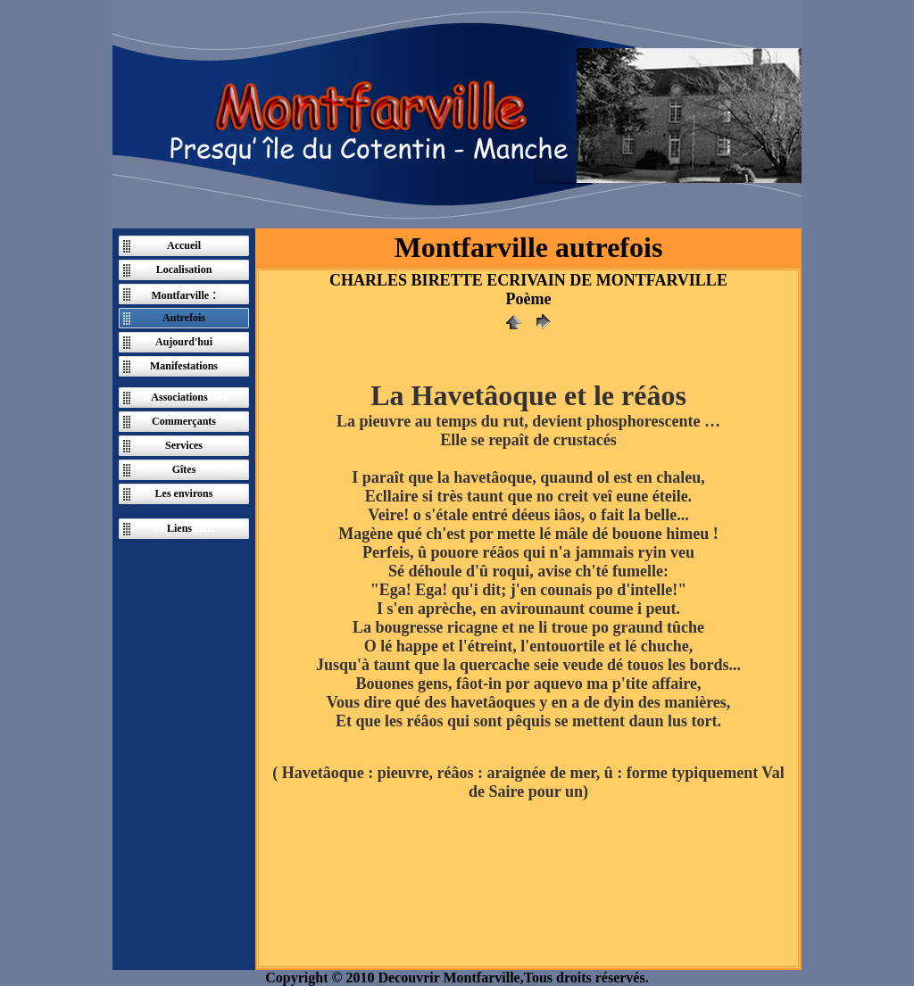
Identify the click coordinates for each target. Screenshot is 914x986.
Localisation (184, 269)
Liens (179, 528)
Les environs (184, 493)
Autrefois (183, 317)
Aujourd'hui (183, 342)
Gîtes (184, 469)
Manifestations (184, 366)
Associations (179, 397)
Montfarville (180, 295)
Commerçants (184, 421)
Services (184, 445)
